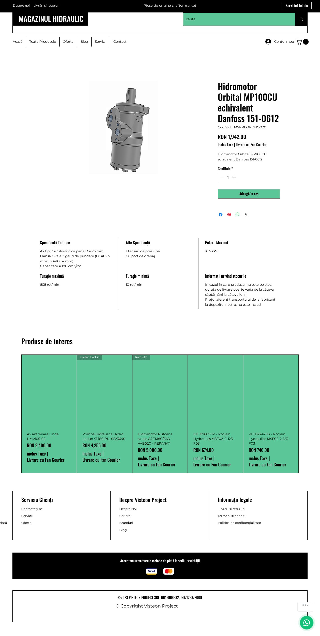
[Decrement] (221, 177)
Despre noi (21, 6)
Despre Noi (128, 509)
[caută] (236, 19)
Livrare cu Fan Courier (251, 144)
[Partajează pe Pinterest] (229, 214)
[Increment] (234, 177)
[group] (160, 413)
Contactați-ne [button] (32, 509)
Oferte (26, 523)
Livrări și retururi (232, 509)
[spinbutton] (228, 177)
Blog (123, 530)
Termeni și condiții (232, 516)
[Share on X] (246, 214)
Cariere (124, 516)
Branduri (126, 523)
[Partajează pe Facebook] (220, 214)
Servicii (27, 516)
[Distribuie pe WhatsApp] (237, 214)
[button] (303, 42)
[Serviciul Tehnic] (297, 5)
